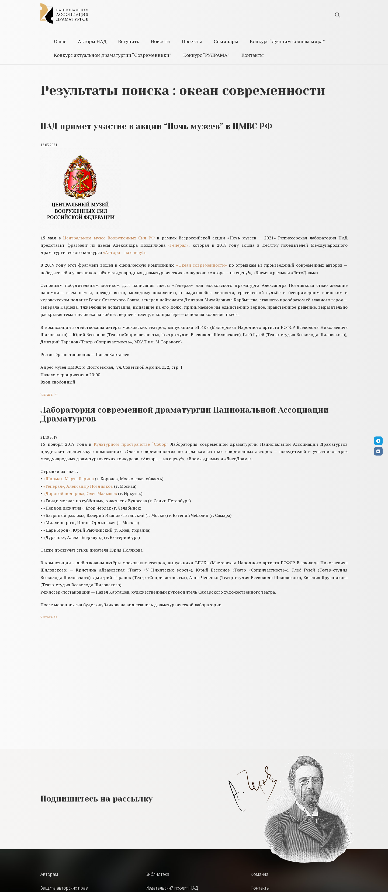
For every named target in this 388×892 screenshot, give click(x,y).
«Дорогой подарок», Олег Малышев (80, 493)
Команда (259, 874)
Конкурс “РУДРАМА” (206, 55)
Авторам (49, 874)
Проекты (192, 41)
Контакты (252, 55)
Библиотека (157, 874)
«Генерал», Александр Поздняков (78, 486)
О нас (60, 41)
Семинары (226, 41)
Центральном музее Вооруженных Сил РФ (108, 238)
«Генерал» (178, 245)
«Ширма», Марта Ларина (68, 479)
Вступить (128, 41)
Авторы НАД (92, 41)
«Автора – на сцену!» (124, 252)
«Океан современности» (201, 265)
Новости (160, 41)
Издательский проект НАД (172, 888)
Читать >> (48, 394)
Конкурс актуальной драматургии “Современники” (113, 55)
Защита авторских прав (64, 888)
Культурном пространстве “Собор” (131, 444)
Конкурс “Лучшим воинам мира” (287, 41)
